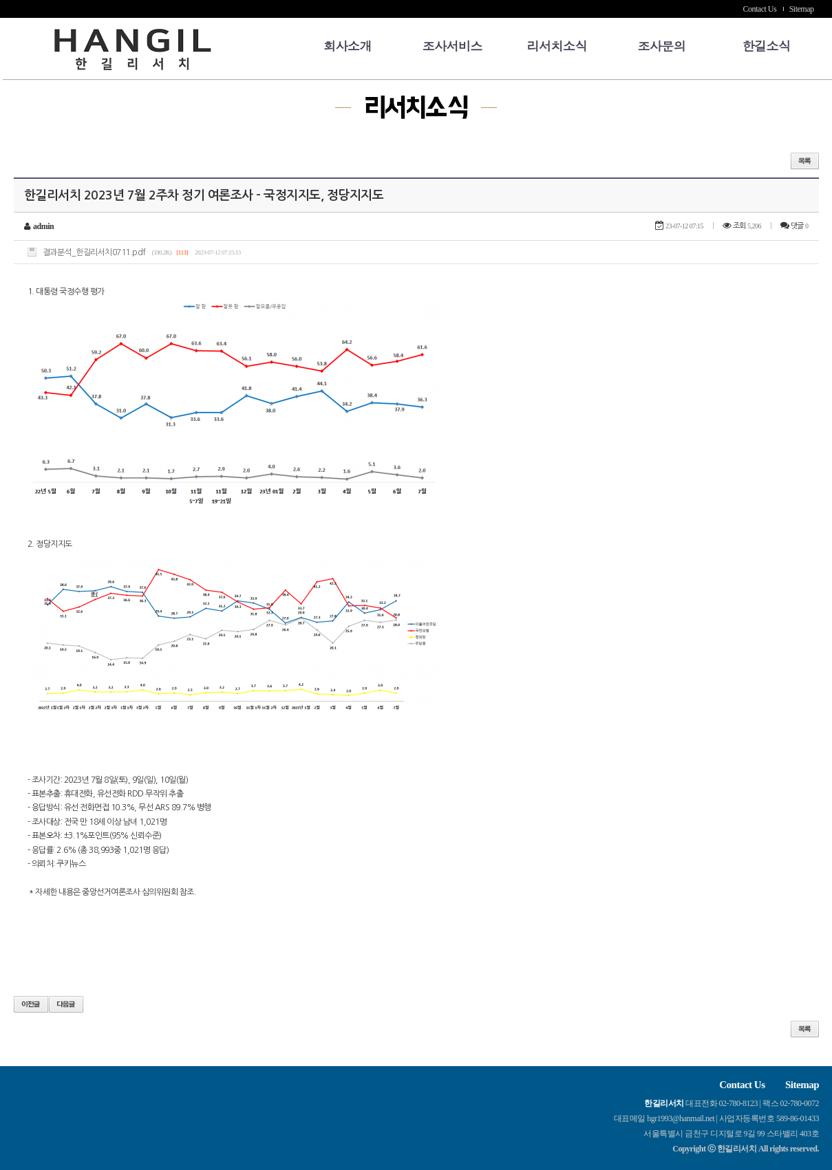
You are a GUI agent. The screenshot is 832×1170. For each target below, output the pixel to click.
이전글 (31, 1004)
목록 (805, 161)
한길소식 (766, 45)
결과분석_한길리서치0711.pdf (94, 252)
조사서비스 (452, 45)
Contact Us (760, 9)
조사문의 (661, 45)
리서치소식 (556, 45)
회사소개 (347, 45)
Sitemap (801, 9)
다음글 (66, 1004)
